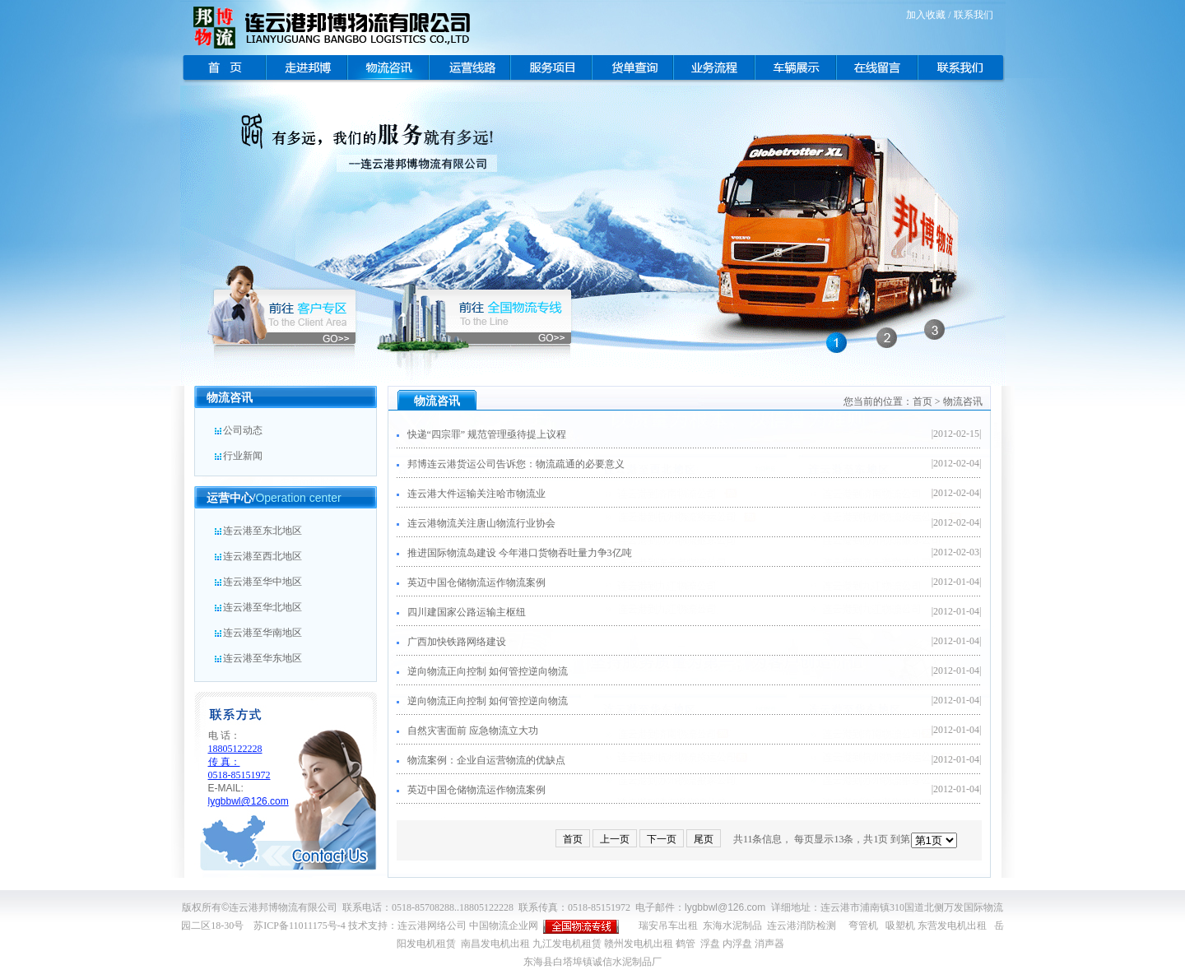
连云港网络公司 (432, 925)
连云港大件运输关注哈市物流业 (471, 493)
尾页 (703, 839)
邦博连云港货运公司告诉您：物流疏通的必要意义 (511, 464)
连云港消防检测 (801, 925)
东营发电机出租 (952, 925)
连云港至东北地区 (257, 530)
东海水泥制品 (732, 925)
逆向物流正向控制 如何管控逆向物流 (482, 671)
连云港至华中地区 (257, 581)
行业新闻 (238, 456)
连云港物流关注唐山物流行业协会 (476, 523)
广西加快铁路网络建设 (451, 641)
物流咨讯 (963, 401)
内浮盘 (737, 943)
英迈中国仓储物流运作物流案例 (471, 582)
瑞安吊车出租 (668, 925)
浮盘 (710, 943)
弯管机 (863, 925)
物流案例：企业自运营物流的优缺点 (481, 760)
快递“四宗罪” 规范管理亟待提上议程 (482, 434)
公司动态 (238, 430)
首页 (922, 401)
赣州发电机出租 (638, 943)
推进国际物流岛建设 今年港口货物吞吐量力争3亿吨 (514, 553)
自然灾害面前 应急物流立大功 (467, 730)
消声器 (769, 943)
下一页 (661, 839)
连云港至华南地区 (257, 632)
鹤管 (685, 943)
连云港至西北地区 (257, 556)
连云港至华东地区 (257, 658)
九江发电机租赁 (567, 943)
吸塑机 (900, 925)
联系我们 (973, 15)
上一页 (615, 839)
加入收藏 (926, 15)
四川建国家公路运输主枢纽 (461, 612)
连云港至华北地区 (257, 607)
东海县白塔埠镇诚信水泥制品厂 (592, 961)
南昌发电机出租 (495, 943)
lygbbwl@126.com (725, 907)
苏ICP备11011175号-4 (299, 925)
